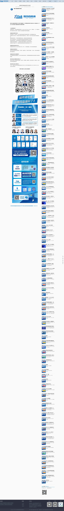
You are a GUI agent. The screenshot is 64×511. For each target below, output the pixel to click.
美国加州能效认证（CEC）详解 (46, 239)
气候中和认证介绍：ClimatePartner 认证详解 (48, 119)
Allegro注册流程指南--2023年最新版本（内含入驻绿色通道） (48, 408)
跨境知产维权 (44, 1)
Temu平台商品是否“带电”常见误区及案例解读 (48, 13)
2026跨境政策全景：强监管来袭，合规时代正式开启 (48, 220)
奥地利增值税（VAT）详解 (45, 374)
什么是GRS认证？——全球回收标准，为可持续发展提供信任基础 (48, 215)
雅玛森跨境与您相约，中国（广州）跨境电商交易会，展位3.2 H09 (48, 201)
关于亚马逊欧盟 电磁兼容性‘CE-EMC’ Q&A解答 (48, 268)
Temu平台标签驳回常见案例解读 (46, 446)
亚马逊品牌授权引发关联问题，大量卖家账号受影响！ (48, 321)
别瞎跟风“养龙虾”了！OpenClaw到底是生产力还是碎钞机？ (48, 191)
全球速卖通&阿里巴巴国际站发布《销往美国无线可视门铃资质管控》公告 (48, 167)
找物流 (28, 1)
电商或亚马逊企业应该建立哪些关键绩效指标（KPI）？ (48, 340)
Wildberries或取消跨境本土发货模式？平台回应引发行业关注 (48, 66)
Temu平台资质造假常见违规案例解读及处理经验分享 (48, 465)
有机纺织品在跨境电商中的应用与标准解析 (47, 451)
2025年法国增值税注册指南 (45, 32)
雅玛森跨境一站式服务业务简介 (46, 292)
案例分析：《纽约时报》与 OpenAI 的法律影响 (48, 56)
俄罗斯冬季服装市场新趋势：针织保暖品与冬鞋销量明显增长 (48, 23)
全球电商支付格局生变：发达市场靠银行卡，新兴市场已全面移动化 (48, 234)
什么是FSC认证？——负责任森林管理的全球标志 (48, 162)
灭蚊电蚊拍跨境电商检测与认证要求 (46, 403)
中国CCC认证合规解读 (45, 364)
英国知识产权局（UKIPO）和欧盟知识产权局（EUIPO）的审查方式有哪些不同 (48, 311)
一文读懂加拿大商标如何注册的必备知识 (47, 350)
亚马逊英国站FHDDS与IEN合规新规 (46, 388)
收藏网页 (50, 1)
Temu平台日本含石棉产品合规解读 (46, 71)
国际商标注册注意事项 (45, 95)
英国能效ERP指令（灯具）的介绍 (46, 316)
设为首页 (55, 1)
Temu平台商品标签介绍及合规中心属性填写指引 (48, 210)
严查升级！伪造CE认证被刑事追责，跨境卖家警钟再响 (48, 263)
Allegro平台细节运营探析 (45, 369)
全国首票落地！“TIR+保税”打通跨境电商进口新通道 (48, 249)
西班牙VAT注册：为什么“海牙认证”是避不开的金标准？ (48, 177)
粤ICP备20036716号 (26, 509)
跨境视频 (20, 1)
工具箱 (31, 1)
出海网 (5, 504)
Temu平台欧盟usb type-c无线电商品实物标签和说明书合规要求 (48, 100)
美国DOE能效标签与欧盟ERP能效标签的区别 (48, 109)
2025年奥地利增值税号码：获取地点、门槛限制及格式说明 (48, 85)
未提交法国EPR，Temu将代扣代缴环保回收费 (48, 470)
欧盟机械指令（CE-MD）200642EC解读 (47, 225)
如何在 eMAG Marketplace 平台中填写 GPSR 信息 (48, 345)
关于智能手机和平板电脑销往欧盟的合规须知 (48, 90)
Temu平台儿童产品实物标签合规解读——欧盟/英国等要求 (48, 254)
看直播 (40, 1)
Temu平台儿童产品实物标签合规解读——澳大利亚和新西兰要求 (48, 302)
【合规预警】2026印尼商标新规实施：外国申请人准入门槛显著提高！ (48, 37)
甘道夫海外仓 (2, 504)
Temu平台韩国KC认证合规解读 (46, 398)
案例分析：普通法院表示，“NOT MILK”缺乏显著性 (48, 297)
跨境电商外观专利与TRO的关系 (46, 417)
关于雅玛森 (35, 1)
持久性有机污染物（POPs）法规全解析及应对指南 (48, 427)
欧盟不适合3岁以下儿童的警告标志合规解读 (48, 133)
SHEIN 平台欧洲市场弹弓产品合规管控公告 (47, 61)
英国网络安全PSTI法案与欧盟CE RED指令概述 (48, 8)
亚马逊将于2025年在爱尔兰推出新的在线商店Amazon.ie (48, 157)
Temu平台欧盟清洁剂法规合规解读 (46, 80)
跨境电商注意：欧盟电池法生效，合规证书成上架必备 (48, 273)
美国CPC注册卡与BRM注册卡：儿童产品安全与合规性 (48, 196)
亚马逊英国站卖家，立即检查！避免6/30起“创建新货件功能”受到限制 (48, 412)
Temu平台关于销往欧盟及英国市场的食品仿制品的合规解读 (48, 42)
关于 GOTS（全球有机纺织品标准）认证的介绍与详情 (48, 355)
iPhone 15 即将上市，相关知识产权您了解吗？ (48, 393)
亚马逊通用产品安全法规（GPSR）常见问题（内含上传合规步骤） (48, 148)
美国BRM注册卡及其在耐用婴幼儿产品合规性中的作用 (48, 138)
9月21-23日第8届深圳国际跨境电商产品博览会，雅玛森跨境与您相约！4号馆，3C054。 (48, 326)
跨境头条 (16, 1)
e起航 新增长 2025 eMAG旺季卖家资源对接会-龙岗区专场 (48, 186)
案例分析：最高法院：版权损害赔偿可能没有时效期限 (48, 475)
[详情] (47, 29)
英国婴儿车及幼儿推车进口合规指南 (46, 172)
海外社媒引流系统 (9, 504)
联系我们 (23, 504)
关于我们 (23, 503)
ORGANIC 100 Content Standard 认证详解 (48, 287)
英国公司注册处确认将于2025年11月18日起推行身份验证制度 (48, 143)
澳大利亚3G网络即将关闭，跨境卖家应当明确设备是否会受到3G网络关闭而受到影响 (48, 422)
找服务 (24, 1)
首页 (12, 1)
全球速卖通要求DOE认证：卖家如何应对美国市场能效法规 (48, 114)
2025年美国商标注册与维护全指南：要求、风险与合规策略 (48, 18)
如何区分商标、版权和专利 (45, 480)
